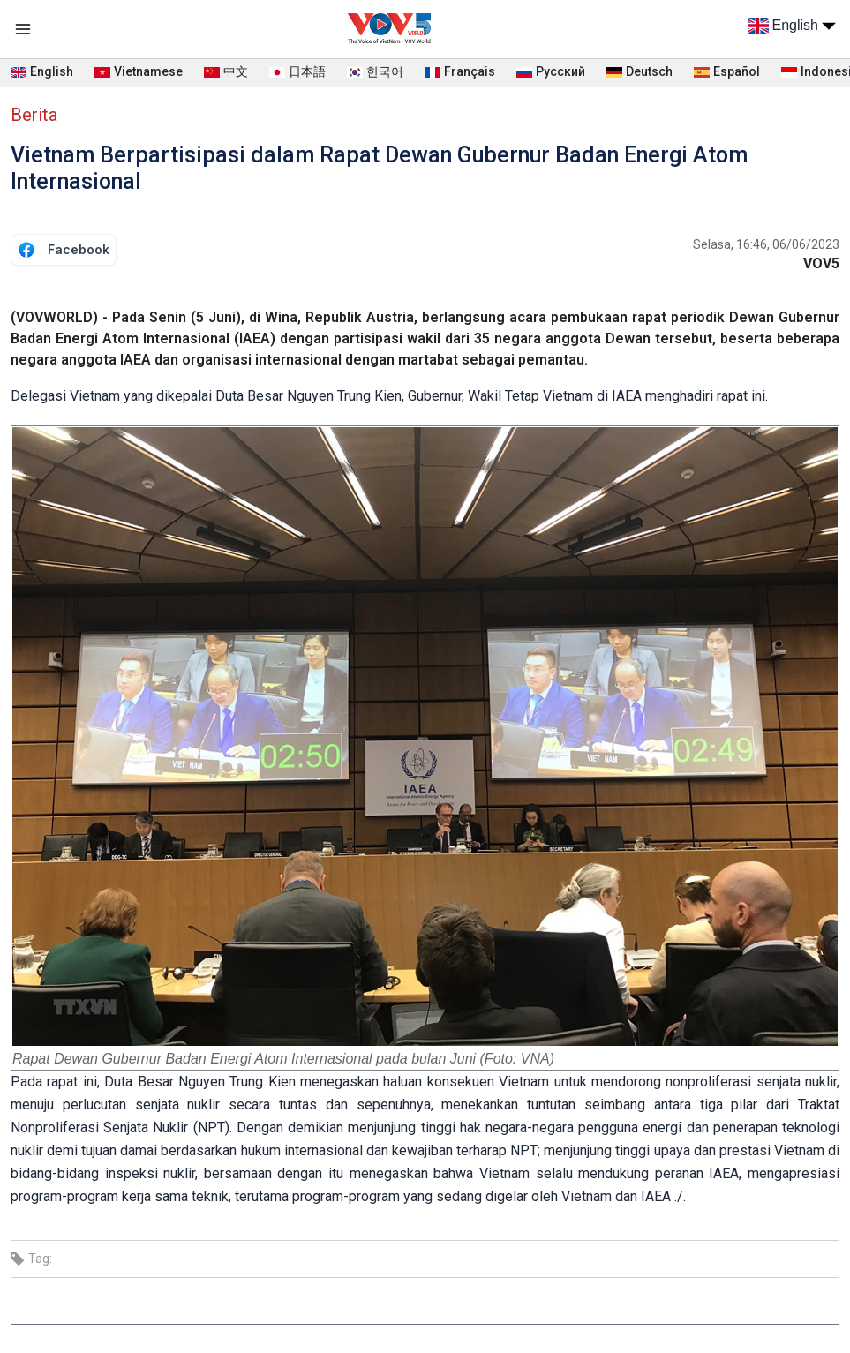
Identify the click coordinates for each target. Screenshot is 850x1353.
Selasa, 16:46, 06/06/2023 (766, 244)
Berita (34, 114)
